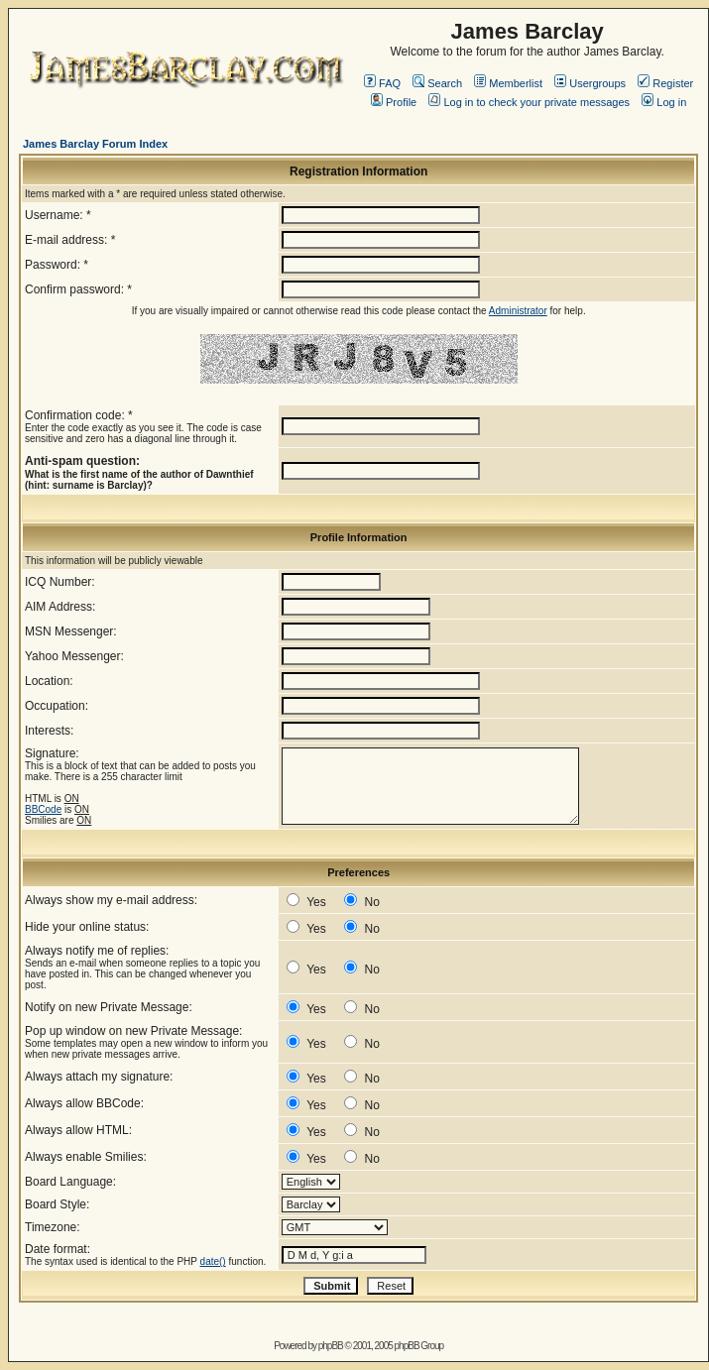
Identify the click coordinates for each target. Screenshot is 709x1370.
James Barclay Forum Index (95, 144)
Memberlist (508, 83)
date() (213, 1261)
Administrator (518, 310)
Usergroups (590, 83)
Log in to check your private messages (529, 102)
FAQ (382, 83)
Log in (664, 102)
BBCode (43, 809)
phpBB (330, 1345)
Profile (393, 102)
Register (665, 83)
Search (437, 83)
